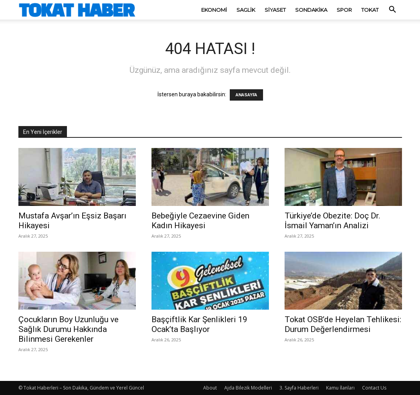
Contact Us (374, 387)
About (210, 387)
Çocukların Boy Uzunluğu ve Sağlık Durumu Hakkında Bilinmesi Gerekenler (68, 329)
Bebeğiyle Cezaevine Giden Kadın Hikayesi (200, 220)
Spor (344, 10)
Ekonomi (214, 10)
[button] (392, 10)
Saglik (245, 10)
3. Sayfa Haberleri (299, 387)
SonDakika (311, 10)
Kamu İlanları (340, 387)
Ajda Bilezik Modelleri (248, 387)
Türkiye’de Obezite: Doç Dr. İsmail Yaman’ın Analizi (332, 220)
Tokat (370, 10)
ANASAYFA (246, 94)
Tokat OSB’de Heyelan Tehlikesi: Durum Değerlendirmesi (343, 324)
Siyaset (275, 10)
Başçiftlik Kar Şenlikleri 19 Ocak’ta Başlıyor (199, 324)
